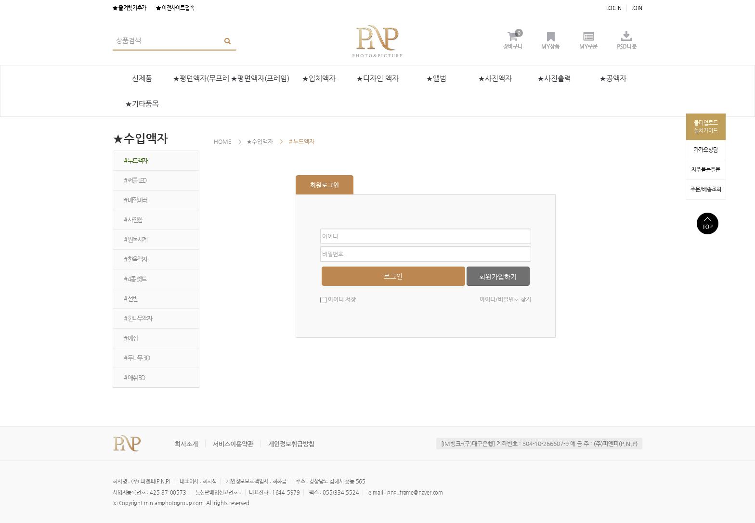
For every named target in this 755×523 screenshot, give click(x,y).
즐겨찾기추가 (129, 8)
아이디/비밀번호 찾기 (505, 299)
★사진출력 (554, 78)
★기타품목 (142, 104)
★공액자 (612, 78)
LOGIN (614, 8)
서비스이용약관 (233, 443)
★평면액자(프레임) (260, 78)
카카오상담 (706, 150)
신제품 (142, 78)
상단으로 (707, 224)
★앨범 (436, 78)
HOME (223, 141)
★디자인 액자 (377, 78)
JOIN (637, 8)
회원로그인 (324, 185)
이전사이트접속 (175, 8)
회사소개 (186, 443)
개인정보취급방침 (291, 443)
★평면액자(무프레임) (201, 82)
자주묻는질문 (705, 169)
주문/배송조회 (705, 189)
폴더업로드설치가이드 (706, 127)
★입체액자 (319, 78)
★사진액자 (495, 78)
